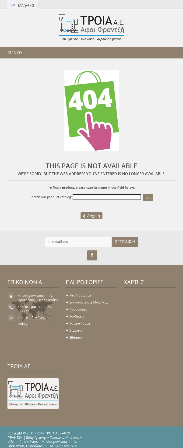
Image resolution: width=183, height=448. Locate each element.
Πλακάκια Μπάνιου (64, 437)
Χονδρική (76, 316)
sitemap (75, 337)
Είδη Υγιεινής (36, 437)
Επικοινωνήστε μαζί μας (88, 302)
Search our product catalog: (51, 197)
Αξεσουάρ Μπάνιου (23, 441)
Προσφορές (78, 309)
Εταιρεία (75, 330)
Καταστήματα (79, 323)
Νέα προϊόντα (80, 295)
